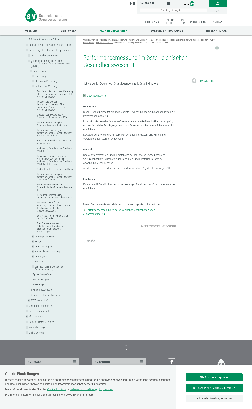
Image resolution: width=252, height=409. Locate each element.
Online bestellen (37, 332)
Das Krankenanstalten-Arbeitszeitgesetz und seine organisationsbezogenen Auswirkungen (50, 227)
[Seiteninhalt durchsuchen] (173, 10)
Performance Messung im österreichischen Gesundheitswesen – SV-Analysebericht (54, 133)
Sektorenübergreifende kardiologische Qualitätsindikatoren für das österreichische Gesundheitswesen (54, 206)
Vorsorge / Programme (166, 30)
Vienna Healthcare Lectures (45, 295)
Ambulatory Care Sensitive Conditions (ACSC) (55, 150)
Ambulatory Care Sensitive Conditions (55, 169)
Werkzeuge (38, 284)
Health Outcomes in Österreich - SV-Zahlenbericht (54, 142)
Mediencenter (36, 316)
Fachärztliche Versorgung (47, 251)
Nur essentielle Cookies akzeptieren (214, 388)
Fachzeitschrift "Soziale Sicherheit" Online (50, 44)
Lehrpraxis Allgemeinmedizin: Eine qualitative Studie (53, 217)
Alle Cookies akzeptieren (214, 377)
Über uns (31, 30)
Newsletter (206, 80)
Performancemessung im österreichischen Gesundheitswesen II (54, 187)
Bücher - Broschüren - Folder (44, 39)
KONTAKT (218, 21)
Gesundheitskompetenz (41, 305)
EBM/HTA (39, 241)
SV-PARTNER (119, 361)
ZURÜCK (89, 240)
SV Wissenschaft (39, 300)
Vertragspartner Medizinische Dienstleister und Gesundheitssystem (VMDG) (50, 63)
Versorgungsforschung (46, 236)
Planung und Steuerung (46, 81)
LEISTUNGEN (153, 21)
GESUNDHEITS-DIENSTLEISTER (175, 22)
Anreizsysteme (42, 256)
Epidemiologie (41, 76)
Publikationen (39, 71)
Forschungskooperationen (44, 55)
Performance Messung (46, 86)
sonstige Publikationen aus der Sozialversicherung (49, 268)
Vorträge (39, 261)
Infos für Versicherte (39, 311)
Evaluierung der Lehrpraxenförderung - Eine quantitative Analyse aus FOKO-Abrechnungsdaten (55, 94)
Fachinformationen (114, 30)
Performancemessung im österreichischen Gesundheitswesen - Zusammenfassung (55, 177)
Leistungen (69, 30)
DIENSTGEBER (198, 21)
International (216, 30)
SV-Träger (155, 3)
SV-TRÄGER (52, 361)
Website (86, 40)
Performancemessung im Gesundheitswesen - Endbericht (52, 124)
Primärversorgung (43, 246)
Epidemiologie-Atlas (42, 274)
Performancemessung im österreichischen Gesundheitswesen (54, 196)
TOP (126, 348)
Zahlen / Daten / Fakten (41, 322)
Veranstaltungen (41, 279)
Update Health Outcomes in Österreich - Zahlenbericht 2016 (52, 116)
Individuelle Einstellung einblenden (214, 398)
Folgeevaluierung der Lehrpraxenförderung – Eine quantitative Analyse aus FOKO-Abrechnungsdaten (52, 105)
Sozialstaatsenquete (41, 289)
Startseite (95, 40)
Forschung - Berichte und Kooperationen (50, 50)
